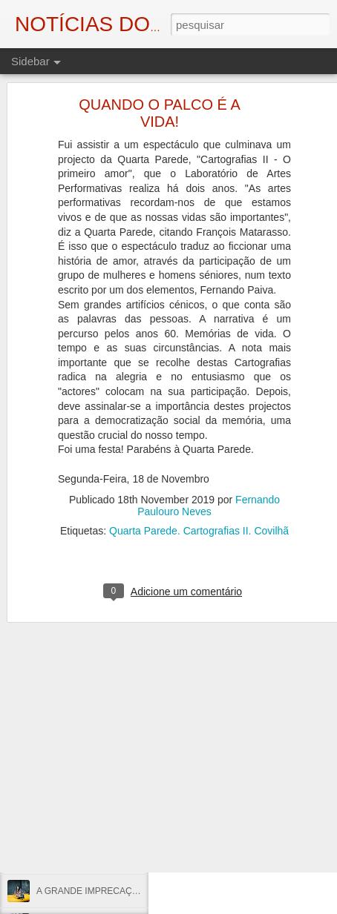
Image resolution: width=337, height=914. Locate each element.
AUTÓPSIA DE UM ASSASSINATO (106, 791)
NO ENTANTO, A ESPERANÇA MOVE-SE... (124, 824)
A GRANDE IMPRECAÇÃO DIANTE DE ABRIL (129, 891)
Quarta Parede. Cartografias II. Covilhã (199, 483)
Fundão (242, 794)
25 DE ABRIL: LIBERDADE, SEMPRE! (112, 757)
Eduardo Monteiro (272, 782)
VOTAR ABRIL (65, 857)
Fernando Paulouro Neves (208, 458)
